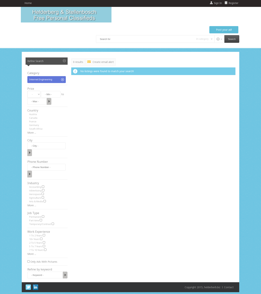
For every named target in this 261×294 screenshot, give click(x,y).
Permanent (35, 216)
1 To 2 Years (35, 235)
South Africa (35, 128)
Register (233, 3)
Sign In (218, 3)
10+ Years (34, 239)
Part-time (34, 220)
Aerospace (35, 194)
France (32, 121)
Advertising (35, 190)
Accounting (35, 187)
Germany (34, 125)
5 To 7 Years (35, 246)
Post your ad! (224, 29)
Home (28, 3)
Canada (33, 117)
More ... (31, 132)
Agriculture (35, 197)
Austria (33, 114)
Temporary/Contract (40, 224)
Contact (229, 287)
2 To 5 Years (35, 242)
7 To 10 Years (36, 250)
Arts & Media (36, 201)
